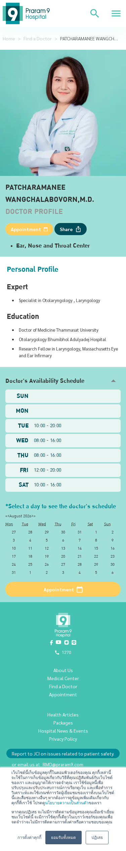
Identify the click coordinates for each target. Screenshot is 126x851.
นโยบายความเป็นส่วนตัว (67, 803)
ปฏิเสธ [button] (97, 837)
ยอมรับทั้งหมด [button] (63, 837)
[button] (63, 381)
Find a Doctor (38, 38)
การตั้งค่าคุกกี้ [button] (29, 837)
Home (9, 38)
